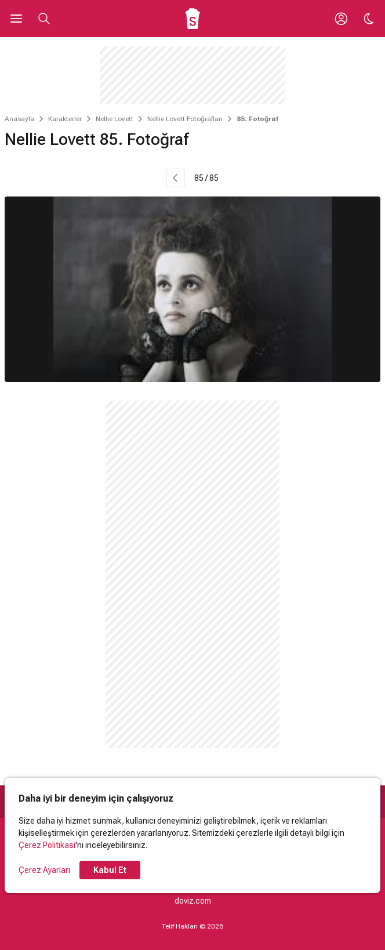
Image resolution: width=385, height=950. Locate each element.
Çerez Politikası (47, 845)
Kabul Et (109, 870)
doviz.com (193, 900)
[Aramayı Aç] (44, 18)
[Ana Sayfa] (193, 18)
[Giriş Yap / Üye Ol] (341, 18)
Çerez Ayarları (44, 870)
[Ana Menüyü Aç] (16, 18)
